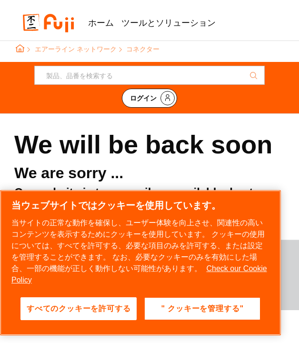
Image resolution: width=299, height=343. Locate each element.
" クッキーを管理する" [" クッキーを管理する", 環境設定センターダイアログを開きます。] (202, 308)
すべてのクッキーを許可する (78, 308)
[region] (140, 262)
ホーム (101, 23)
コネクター (142, 49)
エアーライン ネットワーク (76, 49)
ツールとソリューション (168, 23)
